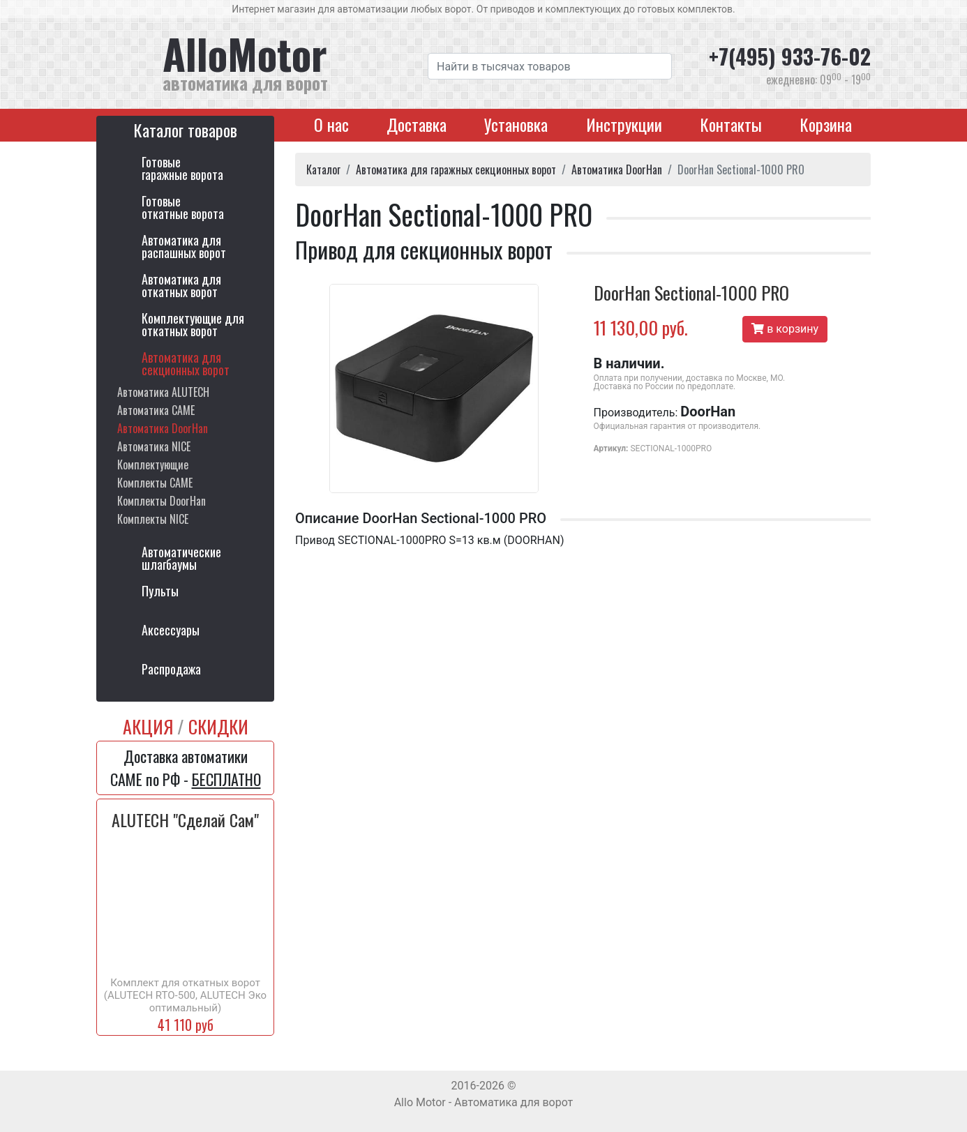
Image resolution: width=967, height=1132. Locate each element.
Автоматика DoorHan (162, 428)
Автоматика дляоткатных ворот (181, 285)
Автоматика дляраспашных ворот (184, 246)
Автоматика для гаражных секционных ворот (456, 169)
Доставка (417, 124)
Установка (516, 124)
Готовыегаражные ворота (182, 168)
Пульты (160, 591)
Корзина (826, 124)
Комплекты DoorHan (161, 500)
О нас (331, 124)
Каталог (323, 169)
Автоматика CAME (156, 410)
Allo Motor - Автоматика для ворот (484, 1102)
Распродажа (171, 669)
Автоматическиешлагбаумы (181, 558)
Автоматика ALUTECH (163, 392)
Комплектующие (152, 464)
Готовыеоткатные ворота (183, 207)
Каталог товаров (185, 129)
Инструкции (624, 124)
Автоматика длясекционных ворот (186, 363)
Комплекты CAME (155, 482)
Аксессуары (171, 630)
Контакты (731, 124)
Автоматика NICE (153, 446)
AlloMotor (285, 61)
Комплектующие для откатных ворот (193, 324)
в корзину (784, 328)
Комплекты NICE (152, 519)
